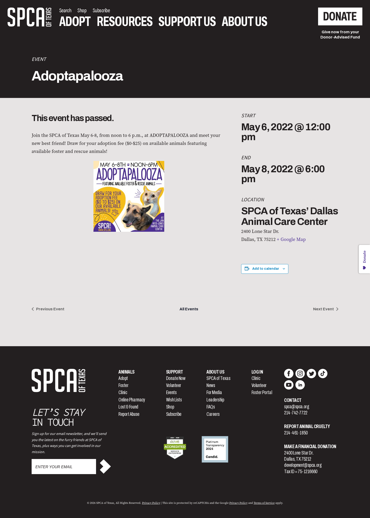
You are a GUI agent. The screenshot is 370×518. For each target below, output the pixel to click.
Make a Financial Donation (310, 446)
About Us (244, 21)
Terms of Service (264, 503)
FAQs (210, 407)
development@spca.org (302, 465)
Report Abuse (128, 414)
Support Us (187, 21)
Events (171, 392)
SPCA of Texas (218, 378)
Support (174, 372)
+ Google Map (291, 239)
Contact (293, 400)
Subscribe (173, 414)
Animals (126, 372)
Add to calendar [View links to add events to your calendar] (265, 268)
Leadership (215, 400)
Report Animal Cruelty (307, 426)
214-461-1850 (296, 433)
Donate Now (175, 378)
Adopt (75, 21)
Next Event (323, 309)
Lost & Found (128, 407)
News (210, 385)
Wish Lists (174, 400)
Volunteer (173, 385)
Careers (213, 414)
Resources (124, 21)
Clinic (122, 392)
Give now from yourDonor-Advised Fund (340, 34)
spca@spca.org (296, 406)
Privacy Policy (151, 503)
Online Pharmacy (131, 400)
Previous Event (50, 309)
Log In (257, 372)
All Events (189, 309)
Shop (170, 407)
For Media (214, 392)
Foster (123, 385)
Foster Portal (262, 392)
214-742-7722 (295, 413)
